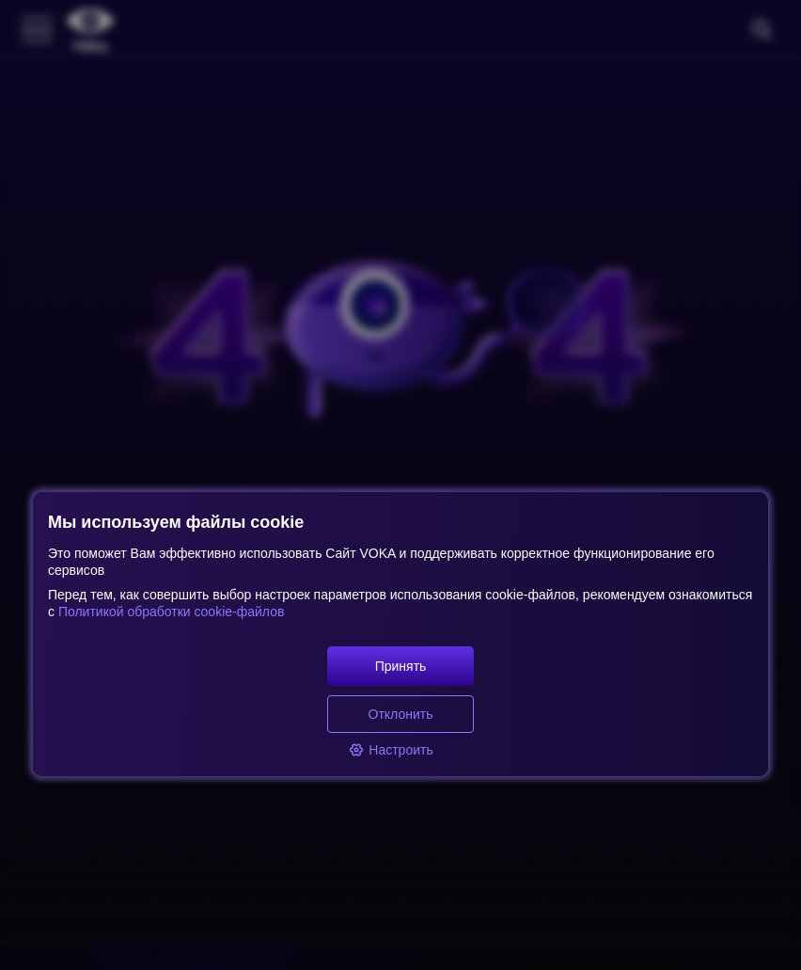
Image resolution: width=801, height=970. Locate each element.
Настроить (390, 749)
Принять (401, 666)
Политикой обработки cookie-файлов (169, 611)
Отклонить (401, 714)
